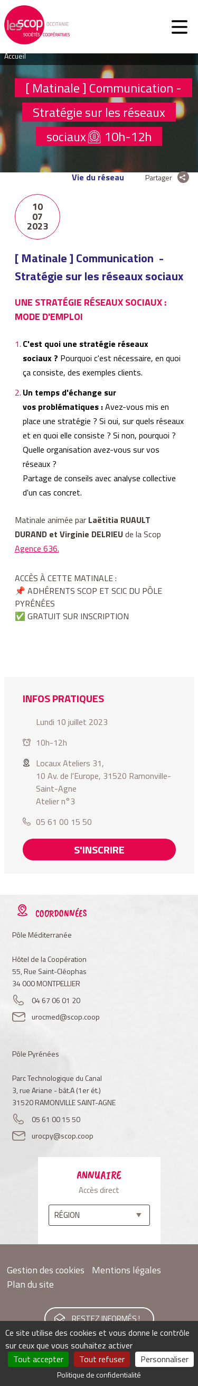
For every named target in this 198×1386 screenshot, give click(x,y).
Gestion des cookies (45, 1270)
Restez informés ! (106, 1318)
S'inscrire (99, 849)
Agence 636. (37, 548)
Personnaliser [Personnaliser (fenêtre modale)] (164, 1359)
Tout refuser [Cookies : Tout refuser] (102, 1359)
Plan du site (30, 1284)
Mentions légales (126, 1270)
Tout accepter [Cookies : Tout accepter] (38, 1359)
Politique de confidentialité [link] (99, 1374)
